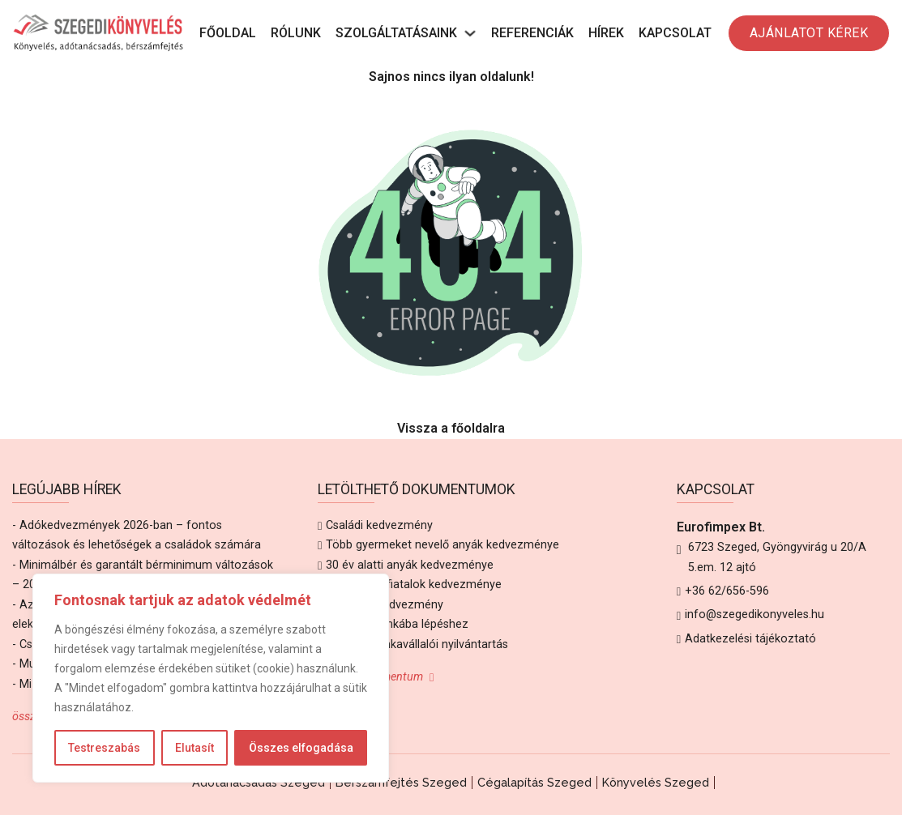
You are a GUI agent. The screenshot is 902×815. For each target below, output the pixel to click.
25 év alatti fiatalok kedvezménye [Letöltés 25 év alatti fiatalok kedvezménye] (414, 584)
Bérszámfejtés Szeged (401, 782)
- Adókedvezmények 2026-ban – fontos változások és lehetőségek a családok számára (136, 535)
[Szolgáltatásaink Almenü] (470, 33)
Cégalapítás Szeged (534, 782)
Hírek (606, 33)
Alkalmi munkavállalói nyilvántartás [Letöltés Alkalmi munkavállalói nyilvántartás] (417, 644)
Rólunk (296, 33)
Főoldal (227, 33)
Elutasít (194, 747)
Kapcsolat (675, 33)
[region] (210, 678)
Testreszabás (104, 747)
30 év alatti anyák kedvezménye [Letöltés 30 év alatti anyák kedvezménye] (410, 565)
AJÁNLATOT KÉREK (809, 33)
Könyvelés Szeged (655, 782)
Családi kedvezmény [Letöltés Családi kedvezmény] (379, 525)
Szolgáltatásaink (396, 33)
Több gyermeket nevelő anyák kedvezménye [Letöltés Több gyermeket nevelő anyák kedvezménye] (442, 545)
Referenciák (532, 33)
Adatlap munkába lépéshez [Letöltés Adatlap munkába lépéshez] (397, 624)
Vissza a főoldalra (451, 428)
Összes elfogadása (301, 747)
